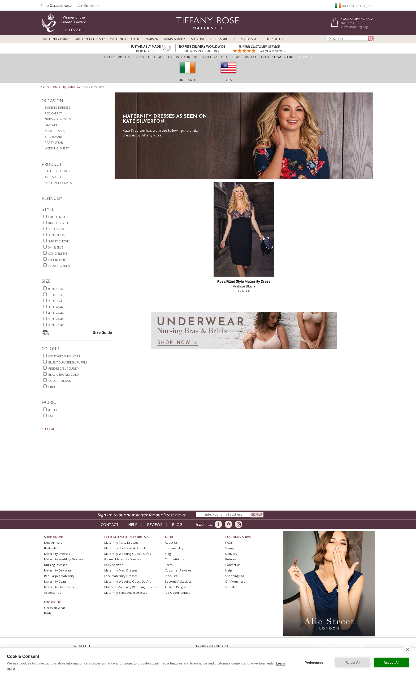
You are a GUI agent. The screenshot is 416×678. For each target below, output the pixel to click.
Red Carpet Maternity (59, 576)
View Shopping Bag (354, 27)
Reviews (154, 524)
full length (58, 217)
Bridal (48, 613)
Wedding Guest (57, 148)
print (52, 387)
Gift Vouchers (235, 581)
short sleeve (58, 241)
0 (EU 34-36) (56, 289)
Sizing (229, 548)
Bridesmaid (53, 137)
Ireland (187, 79)
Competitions (174, 559)
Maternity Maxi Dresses (120, 570)
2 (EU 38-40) (56, 301)
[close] (407, 649)
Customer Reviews (178, 570)
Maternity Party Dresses (121, 542)
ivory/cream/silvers (64, 356)
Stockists (171, 576)
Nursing (152, 39)
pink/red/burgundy (63, 368)
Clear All (49, 429)
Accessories (220, 39)
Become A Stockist (178, 581)
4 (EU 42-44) (56, 313)
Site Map (231, 587)
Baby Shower (113, 565)
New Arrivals (53, 542)
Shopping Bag (234, 576)
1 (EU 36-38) (56, 295)
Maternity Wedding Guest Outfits (127, 554)
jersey (53, 410)
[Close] (305, 57)
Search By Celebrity (66, 86)
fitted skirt (57, 260)
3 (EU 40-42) (56, 307)
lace (51, 416)
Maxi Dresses (54, 131)
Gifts (238, 39)
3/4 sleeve (55, 247)
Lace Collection (58, 171)
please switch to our (261, 57)
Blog (177, 524)
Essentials (197, 39)
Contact (110, 524)
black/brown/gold (63, 374)
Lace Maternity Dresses (120, 576)
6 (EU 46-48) (56, 325)
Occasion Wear (54, 608)
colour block (59, 381)
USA (228, 79)
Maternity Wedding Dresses (63, 559)
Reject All (352, 662)
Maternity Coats (58, 183)
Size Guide (102, 332)
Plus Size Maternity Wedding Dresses (130, 587)
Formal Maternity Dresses (122, 559)
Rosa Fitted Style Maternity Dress (243, 281)
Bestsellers (51, 548)
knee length (58, 223)
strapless (56, 229)
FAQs (228, 542)
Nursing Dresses (58, 119)
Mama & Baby (174, 39)
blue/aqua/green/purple (67, 362)
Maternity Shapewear (59, 587)
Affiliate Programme (179, 587)
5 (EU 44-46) (56, 319)
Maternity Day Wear (58, 570)
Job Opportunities (177, 593)
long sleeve (57, 253)
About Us (171, 542)
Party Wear (54, 142)
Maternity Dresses (90, 39)
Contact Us (232, 565)
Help (132, 524)
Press (168, 565)
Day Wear (52, 125)
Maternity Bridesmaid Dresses (125, 593)
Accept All (392, 662)
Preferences (314, 662)
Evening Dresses (57, 107)
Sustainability (174, 548)
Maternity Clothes (125, 39)
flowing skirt (59, 266)
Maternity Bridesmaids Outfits (125, 548)
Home (44, 86)
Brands (253, 39)
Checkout (271, 39)
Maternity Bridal (56, 39)
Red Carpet (53, 113)
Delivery (231, 554)
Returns (230, 559)
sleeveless (56, 235)
